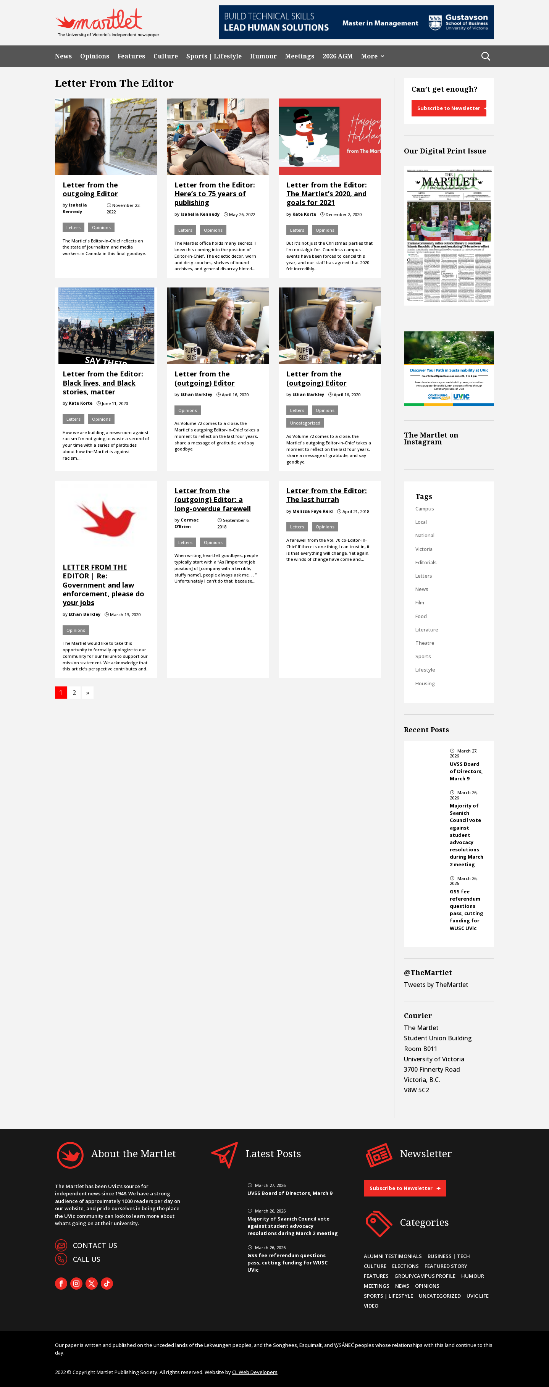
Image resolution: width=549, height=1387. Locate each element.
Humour (263, 56)
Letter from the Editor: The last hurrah (326, 495)
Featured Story (446, 1266)
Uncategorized (305, 423)
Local (421, 521)
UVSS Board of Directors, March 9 (466, 771)
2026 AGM (338, 56)
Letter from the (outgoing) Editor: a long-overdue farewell (212, 499)
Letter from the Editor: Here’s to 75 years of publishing (214, 193)
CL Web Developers (255, 1372)
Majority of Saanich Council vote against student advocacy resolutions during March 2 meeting (466, 835)
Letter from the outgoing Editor (90, 189)
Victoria (424, 549)
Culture (165, 56)
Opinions (94, 56)
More (369, 56)
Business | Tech (449, 1256)
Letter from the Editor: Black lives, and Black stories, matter (103, 382)
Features (131, 56)
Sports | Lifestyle (214, 56)
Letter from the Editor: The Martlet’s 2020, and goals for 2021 (326, 193)
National (424, 535)
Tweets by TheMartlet (436, 984)
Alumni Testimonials (393, 1256)
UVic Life (478, 1295)
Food (421, 616)
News (63, 56)
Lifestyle (425, 669)
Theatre (424, 642)
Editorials (426, 562)
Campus (424, 508)
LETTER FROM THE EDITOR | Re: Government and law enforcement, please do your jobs (103, 584)
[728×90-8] (356, 37)
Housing (425, 683)
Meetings (299, 56)
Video (371, 1305)
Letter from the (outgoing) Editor (204, 378)
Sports (423, 656)
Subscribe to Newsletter (448, 108)
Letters (73, 227)
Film (419, 602)
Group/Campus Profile (424, 1275)
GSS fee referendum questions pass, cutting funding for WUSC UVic (466, 910)
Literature (426, 629)
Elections (405, 1266)
